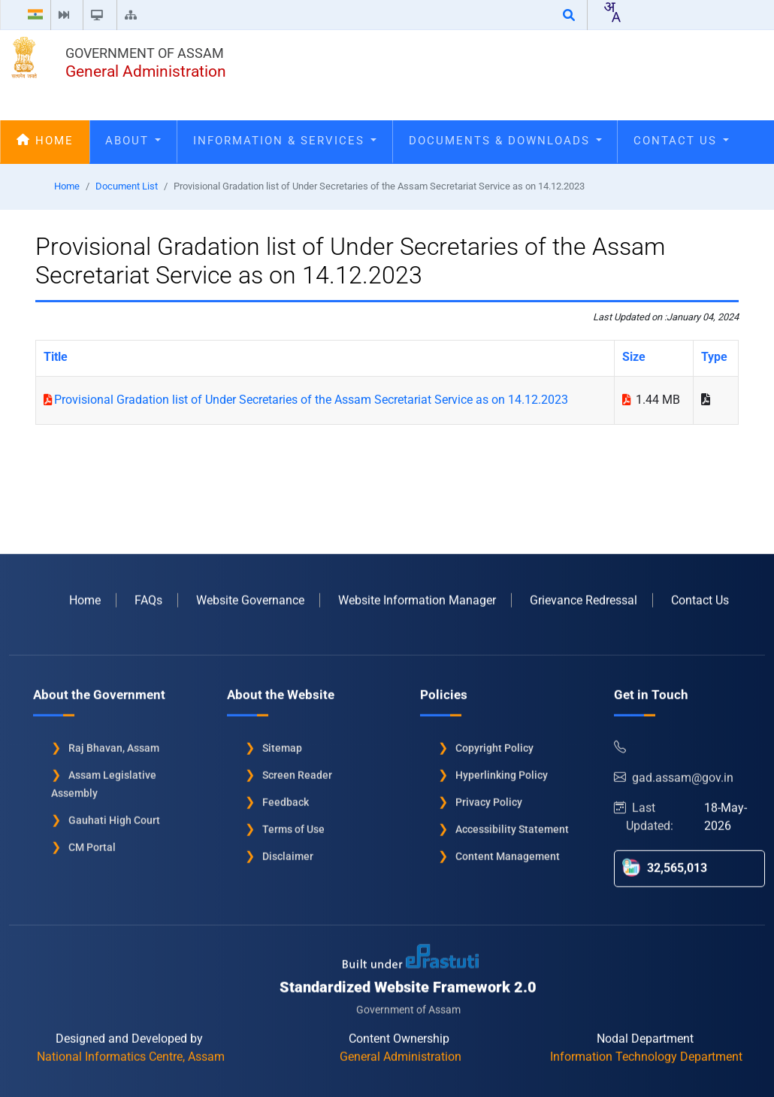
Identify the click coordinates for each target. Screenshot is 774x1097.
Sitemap (282, 743)
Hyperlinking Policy (501, 770)
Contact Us (700, 595)
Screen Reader (297, 770)
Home (45, 140)
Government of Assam (144, 53)
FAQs (148, 595)
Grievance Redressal (583, 595)
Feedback (285, 797)
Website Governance (250, 595)
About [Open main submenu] (133, 140)
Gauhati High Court (114, 815)
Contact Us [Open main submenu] (681, 140)
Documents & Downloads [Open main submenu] (505, 140)
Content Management (507, 851)
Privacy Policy (488, 797)
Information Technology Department (646, 1051)
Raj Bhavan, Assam (113, 743)
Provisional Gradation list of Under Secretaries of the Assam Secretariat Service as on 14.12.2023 (311, 399)
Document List (126, 186)
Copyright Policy (494, 743)
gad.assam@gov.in (673, 772)
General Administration (145, 71)
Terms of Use (293, 824)
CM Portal (92, 842)
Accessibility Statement (512, 824)
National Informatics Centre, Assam (131, 1051)
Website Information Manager (417, 595)
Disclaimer (287, 851)
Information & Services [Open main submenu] (284, 140)
